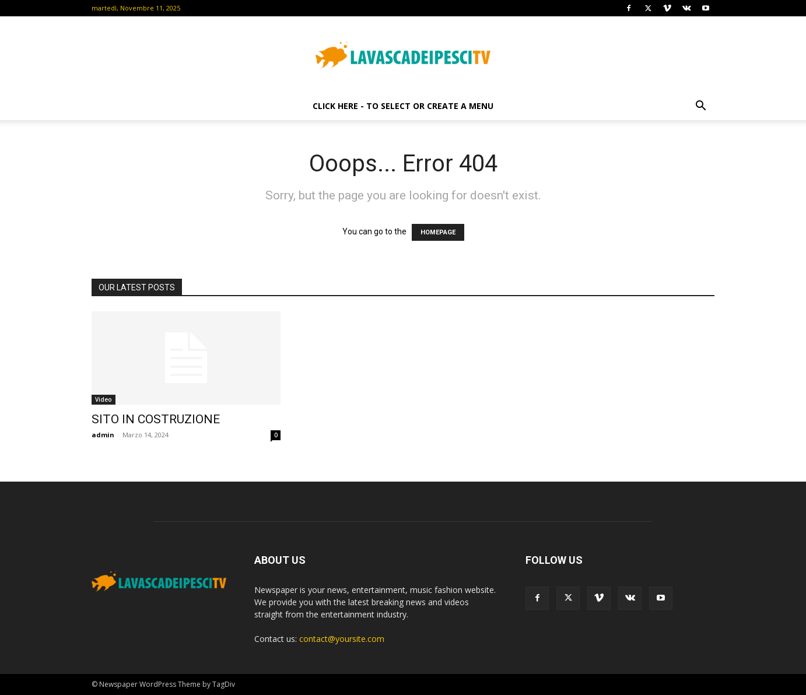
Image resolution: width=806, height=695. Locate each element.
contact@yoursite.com (341, 638)
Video (103, 399)
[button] (700, 107)
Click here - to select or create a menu (403, 105)
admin (103, 434)
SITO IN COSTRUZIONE (156, 419)
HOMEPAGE (437, 232)
